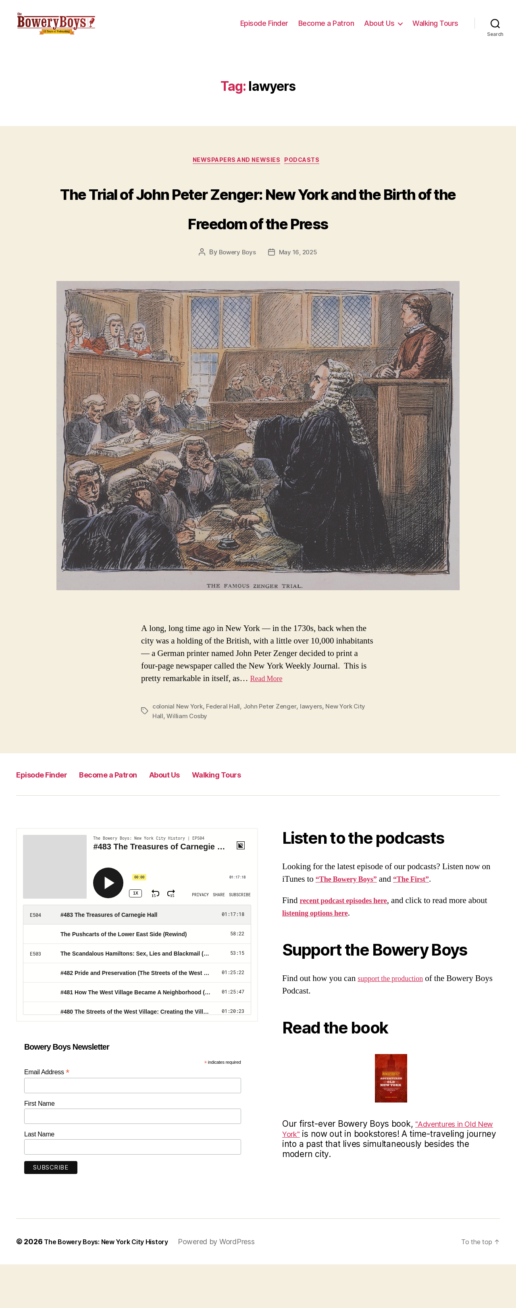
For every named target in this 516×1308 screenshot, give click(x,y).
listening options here (341, 956)
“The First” (424, 922)
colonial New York (178, 750)
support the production (396, 1021)
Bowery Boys (236, 296)
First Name (39, 1146)
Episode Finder (264, 29)
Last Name (39, 1177)
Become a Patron (326, 29)
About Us (379, 29)
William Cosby (187, 759)
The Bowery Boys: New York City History (114, 1285)
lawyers (316, 750)
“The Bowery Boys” (351, 922)
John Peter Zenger (274, 750)
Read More (269, 722)
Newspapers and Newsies (235, 174)
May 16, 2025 (299, 296)
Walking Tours (435, 29)
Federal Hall (226, 750)
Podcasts (307, 174)
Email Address (46, 1115)
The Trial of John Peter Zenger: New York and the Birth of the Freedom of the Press (258, 234)
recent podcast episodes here (351, 943)
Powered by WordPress (232, 1285)
